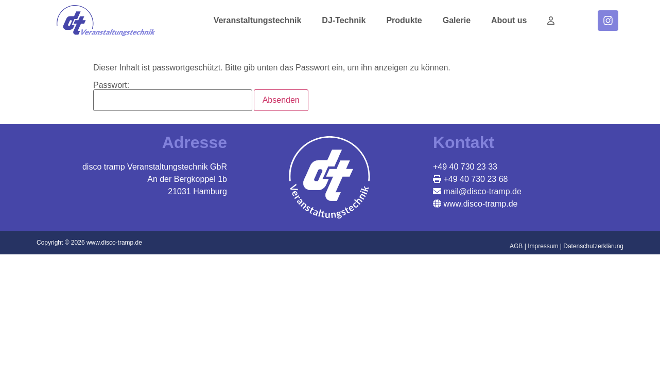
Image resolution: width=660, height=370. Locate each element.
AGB (516, 246)
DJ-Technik (344, 20)
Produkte (404, 20)
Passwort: (172, 96)
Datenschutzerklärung (593, 246)
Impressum (543, 246)
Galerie (457, 20)
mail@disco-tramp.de (481, 191)
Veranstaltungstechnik (258, 20)
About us (509, 20)
